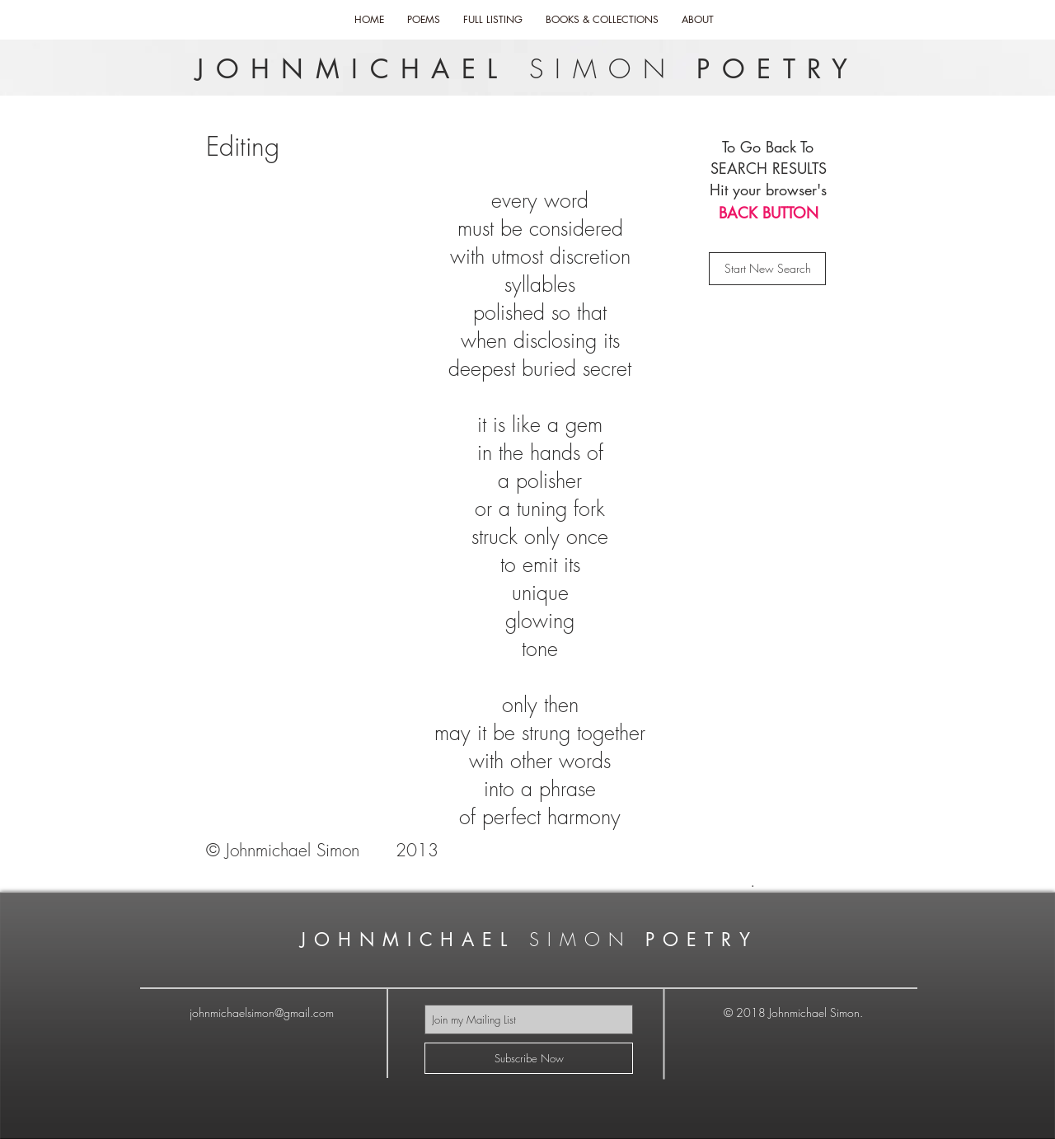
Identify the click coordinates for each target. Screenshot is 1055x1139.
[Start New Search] (767, 268)
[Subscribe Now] (528, 1058)
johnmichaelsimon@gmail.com (262, 1012)
